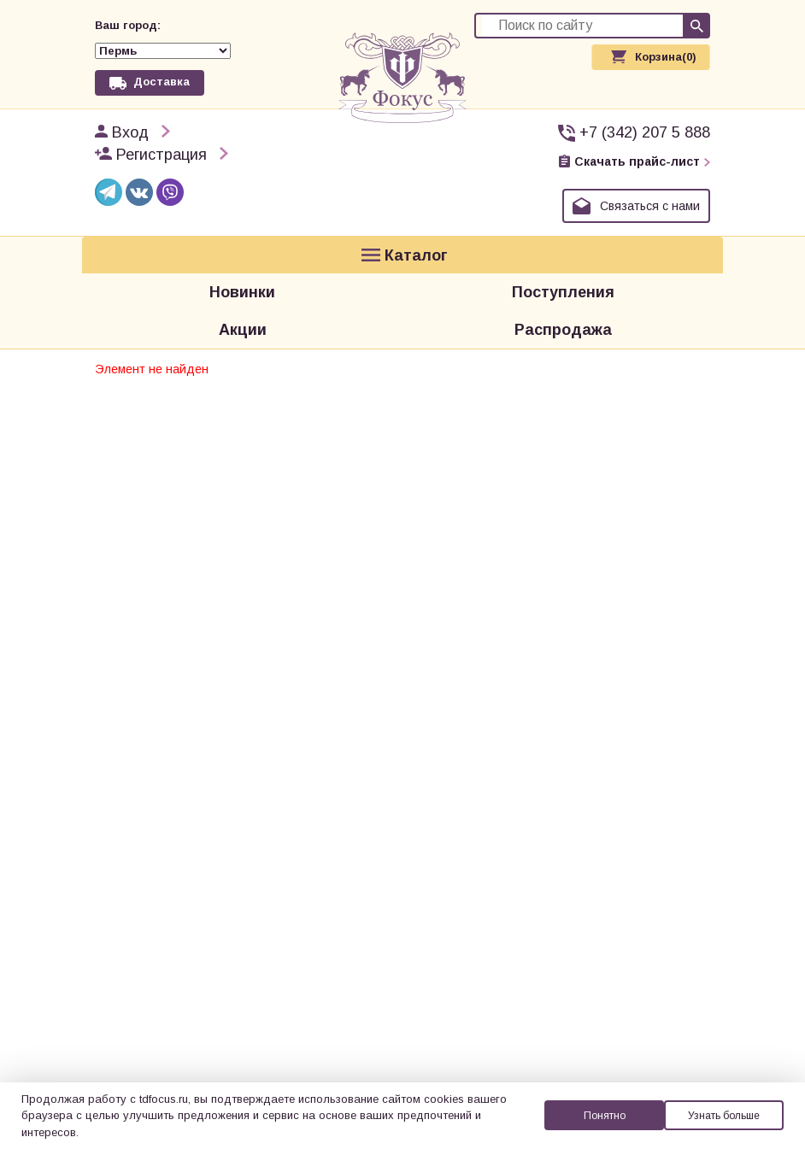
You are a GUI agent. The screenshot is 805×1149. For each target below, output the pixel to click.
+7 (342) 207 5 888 (644, 111)
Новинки (242, 253)
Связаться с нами (650, 184)
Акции (243, 279)
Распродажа (563, 279)
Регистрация (161, 133)
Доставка (161, 56)
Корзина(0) (665, 56)
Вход (130, 111)
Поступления (563, 253)
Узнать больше (724, 1116)
